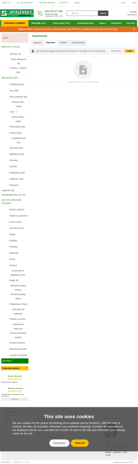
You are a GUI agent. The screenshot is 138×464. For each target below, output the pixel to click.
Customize (59, 443)
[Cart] (125, 13)
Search (103, 13)
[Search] (82, 13)
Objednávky (50, 43)
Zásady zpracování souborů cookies (123, 462)
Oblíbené (63, 43)
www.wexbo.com (18, 462)
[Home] (17, 13)
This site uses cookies (69, 416)
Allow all (79, 443)
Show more (15, 399)
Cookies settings (78, 43)
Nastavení (37, 43)
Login (129, 51)
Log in (27, 462)
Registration (116, 51)
